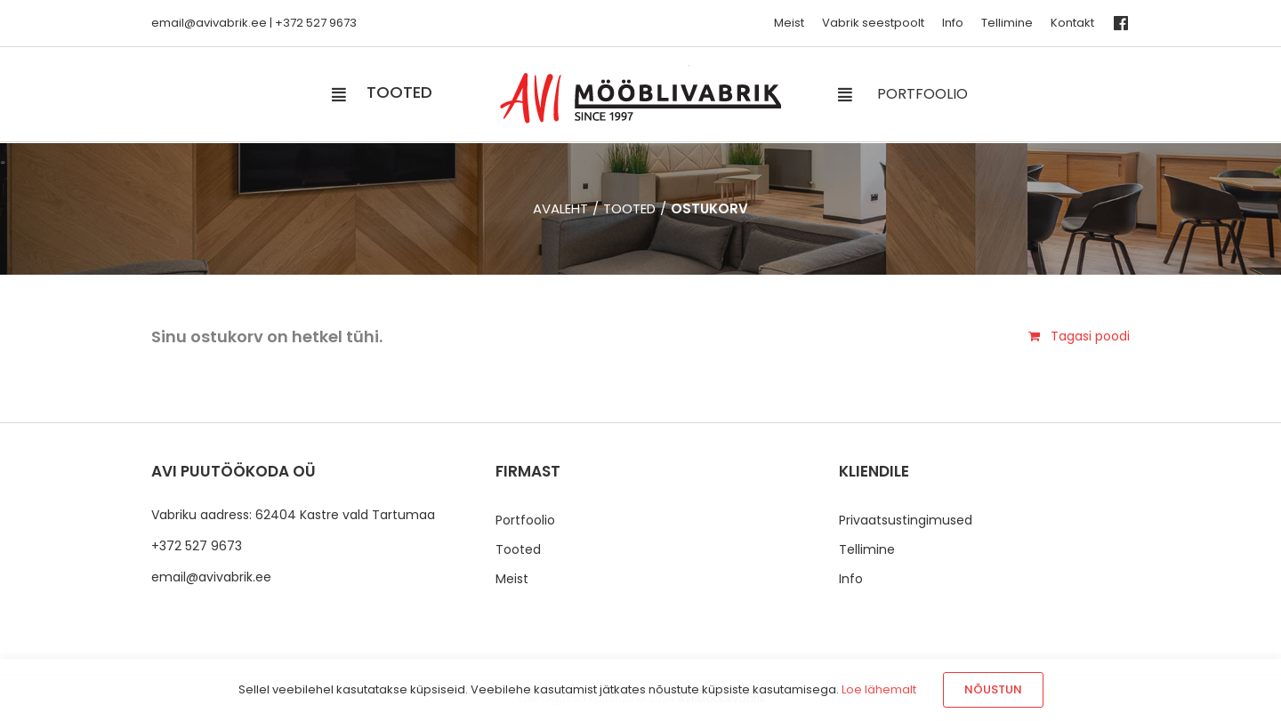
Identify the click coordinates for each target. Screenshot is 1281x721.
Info (851, 579)
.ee (257, 22)
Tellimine (867, 549)
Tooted (518, 549)
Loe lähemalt (879, 689)
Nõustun (993, 689)
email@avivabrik (199, 22)
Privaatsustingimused (905, 520)
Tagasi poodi (1090, 336)
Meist (511, 579)
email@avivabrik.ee (211, 577)
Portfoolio (525, 520)
